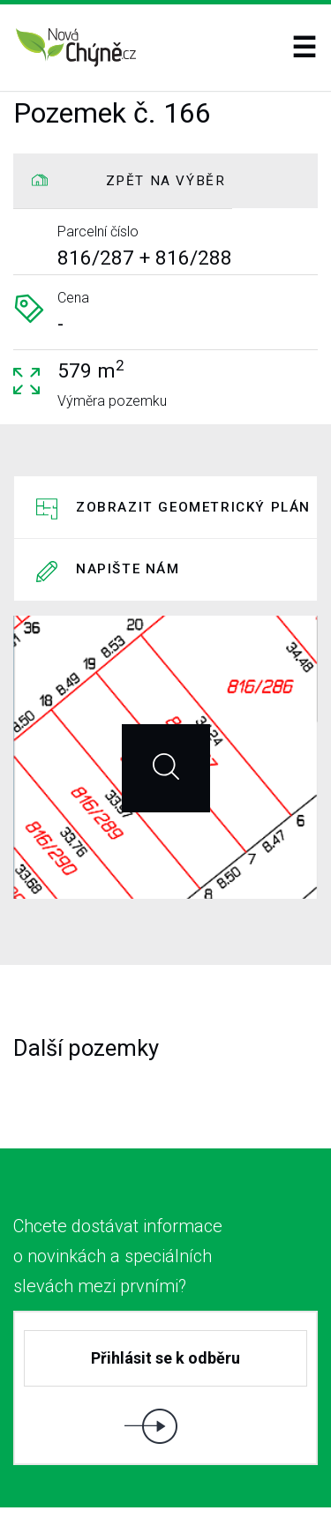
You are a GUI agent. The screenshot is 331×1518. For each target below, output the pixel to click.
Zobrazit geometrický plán (193, 497)
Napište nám (128, 519)
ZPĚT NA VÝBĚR (166, 181)
